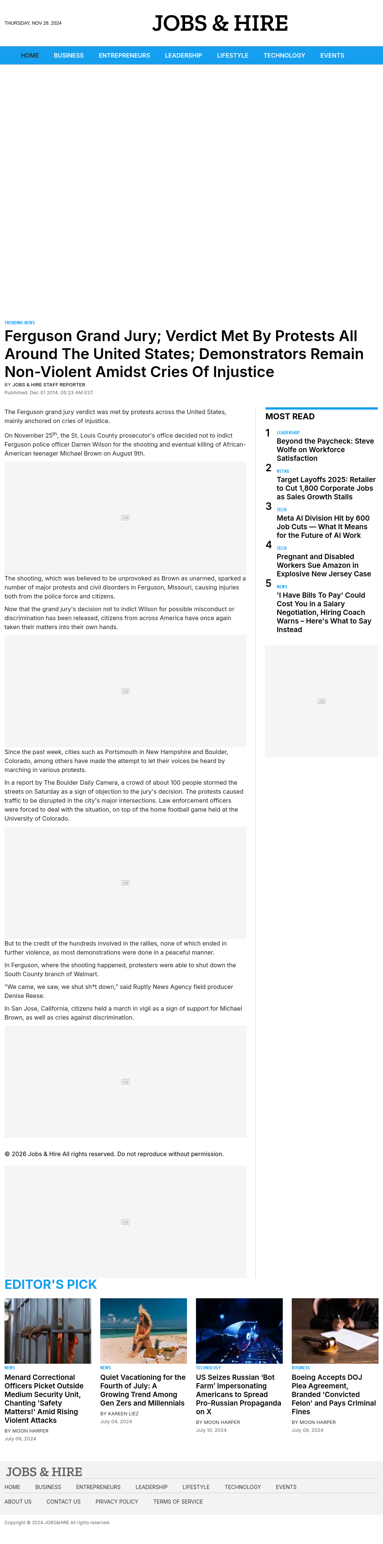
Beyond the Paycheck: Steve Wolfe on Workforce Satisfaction (325, 450)
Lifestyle (232, 55)
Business (69, 55)
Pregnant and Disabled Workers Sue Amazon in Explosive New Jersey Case (324, 565)
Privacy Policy (116, 1501)
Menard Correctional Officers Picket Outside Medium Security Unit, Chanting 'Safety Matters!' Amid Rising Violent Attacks (43, 1399)
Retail (283, 471)
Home (30, 55)
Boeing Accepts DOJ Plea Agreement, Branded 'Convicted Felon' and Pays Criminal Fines (334, 1394)
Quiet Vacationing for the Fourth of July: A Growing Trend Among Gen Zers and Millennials (143, 1390)
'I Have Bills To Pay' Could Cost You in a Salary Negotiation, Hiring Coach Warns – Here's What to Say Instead (324, 612)
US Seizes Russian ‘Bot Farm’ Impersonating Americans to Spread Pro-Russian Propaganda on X (238, 1394)
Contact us (63, 1501)
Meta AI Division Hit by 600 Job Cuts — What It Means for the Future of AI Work (323, 527)
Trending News (19, 322)
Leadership (183, 55)
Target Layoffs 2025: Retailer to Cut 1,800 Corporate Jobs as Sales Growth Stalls (326, 488)
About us (17, 1501)
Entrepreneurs (124, 55)
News (282, 586)
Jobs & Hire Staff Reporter (48, 384)
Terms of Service (178, 1501)
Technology (284, 55)
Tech (282, 509)
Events (332, 55)
